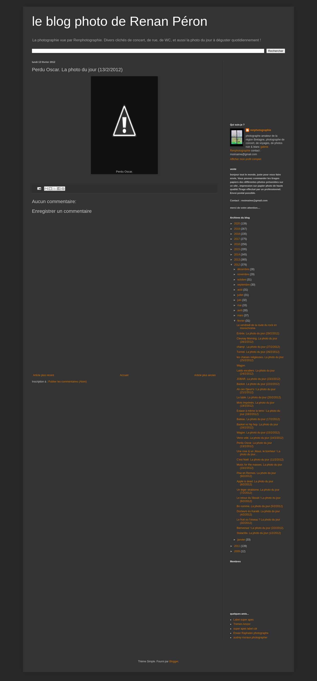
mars (240, 315)
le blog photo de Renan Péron (119, 21)
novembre (243, 274)
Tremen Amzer (242, 624)
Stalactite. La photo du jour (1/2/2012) (259, 533)
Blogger (173, 661)
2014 (237, 254)
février (241, 320)
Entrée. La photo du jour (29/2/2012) (258, 333)
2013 (237, 259)
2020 (237, 223)
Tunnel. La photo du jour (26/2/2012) (258, 351)
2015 (237, 249)
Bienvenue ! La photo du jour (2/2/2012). (260, 528)
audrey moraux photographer (250, 637)
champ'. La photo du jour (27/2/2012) (258, 346)
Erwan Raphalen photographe (250, 633)
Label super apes (243, 619)
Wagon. (241, 365)
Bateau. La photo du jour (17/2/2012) (258, 419)
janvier (241, 539)
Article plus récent (43, 375)
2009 (237, 551)
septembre (244, 284)
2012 (237, 264)
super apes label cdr (245, 628)
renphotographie (260, 130)
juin (239, 300)
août (240, 289)
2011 (237, 546)
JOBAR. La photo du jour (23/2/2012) (258, 379)
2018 (237, 233)
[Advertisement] (124, 340)
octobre (242, 279)
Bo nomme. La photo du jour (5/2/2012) (260, 506)
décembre (243, 269)
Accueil (124, 375)
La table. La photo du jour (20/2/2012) (259, 397)
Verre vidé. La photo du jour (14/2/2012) (260, 437)
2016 (237, 244)
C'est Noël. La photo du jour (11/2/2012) (260, 459)
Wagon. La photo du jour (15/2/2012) (258, 432)
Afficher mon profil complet (245, 159)
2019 (237, 228)
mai (239, 305)
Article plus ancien (205, 375)
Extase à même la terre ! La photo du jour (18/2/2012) (258, 412)
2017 (237, 238)
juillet (240, 295)
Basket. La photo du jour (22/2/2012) (258, 384)
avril (240, 310)
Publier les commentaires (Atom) (67, 381)
